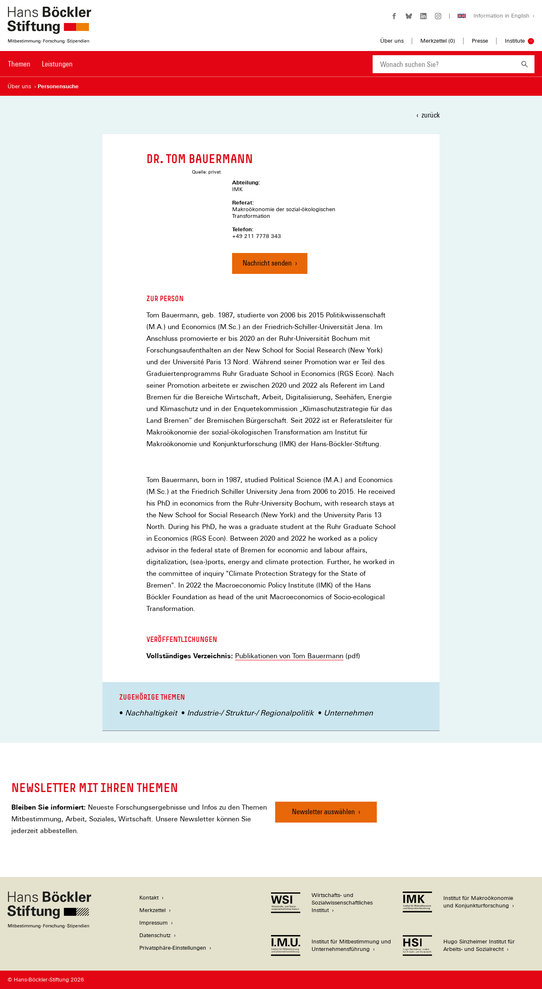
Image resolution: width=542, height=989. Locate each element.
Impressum (153, 923)
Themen (19, 63)
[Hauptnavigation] (40, 64)
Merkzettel (152, 910)
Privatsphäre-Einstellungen (172, 948)
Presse (480, 41)
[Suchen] (524, 64)
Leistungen (57, 63)
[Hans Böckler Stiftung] (49, 926)
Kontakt (149, 897)
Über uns (392, 41)
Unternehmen (348, 712)
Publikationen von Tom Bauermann (289, 656)
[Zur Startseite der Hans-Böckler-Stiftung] (49, 39)
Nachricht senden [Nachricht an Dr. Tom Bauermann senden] (267, 262)
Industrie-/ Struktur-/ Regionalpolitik (250, 712)
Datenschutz (155, 935)
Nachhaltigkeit (151, 712)
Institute (515, 41)
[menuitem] (19, 69)
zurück (431, 114)
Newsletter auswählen (323, 811)
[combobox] (444, 64)
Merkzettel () (437, 41)
